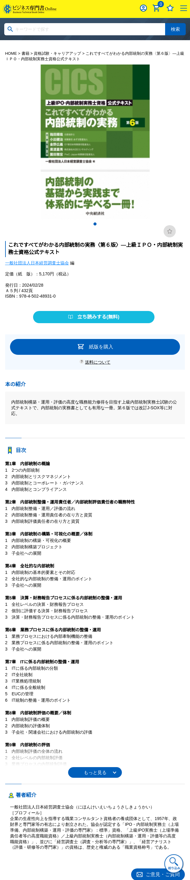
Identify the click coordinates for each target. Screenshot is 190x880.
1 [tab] (95, 223)
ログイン (143, 8)
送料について (97, 362)
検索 (175, 29)
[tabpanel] (95, 142)
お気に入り (170, 8)
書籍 (25, 53)
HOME (11, 53)
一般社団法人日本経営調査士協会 (37, 262)
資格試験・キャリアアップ (57, 53)
